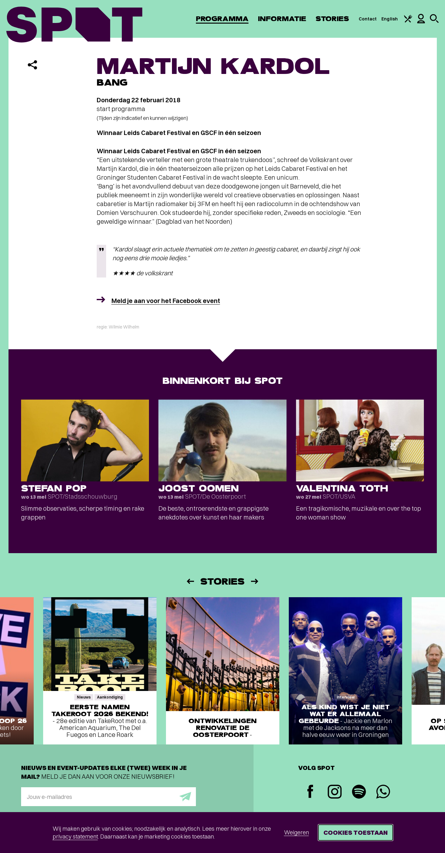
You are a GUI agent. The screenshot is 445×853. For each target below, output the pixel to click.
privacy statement (75, 836)
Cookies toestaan (355, 832)
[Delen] (32, 65)
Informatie (282, 18)
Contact (368, 19)
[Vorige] (190, 581)
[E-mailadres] (108, 796)
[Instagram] (334, 792)
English (389, 19)
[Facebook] (310, 792)
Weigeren (296, 832)
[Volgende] (255, 581)
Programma (222, 18)
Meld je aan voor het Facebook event (165, 301)
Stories (332, 18)
